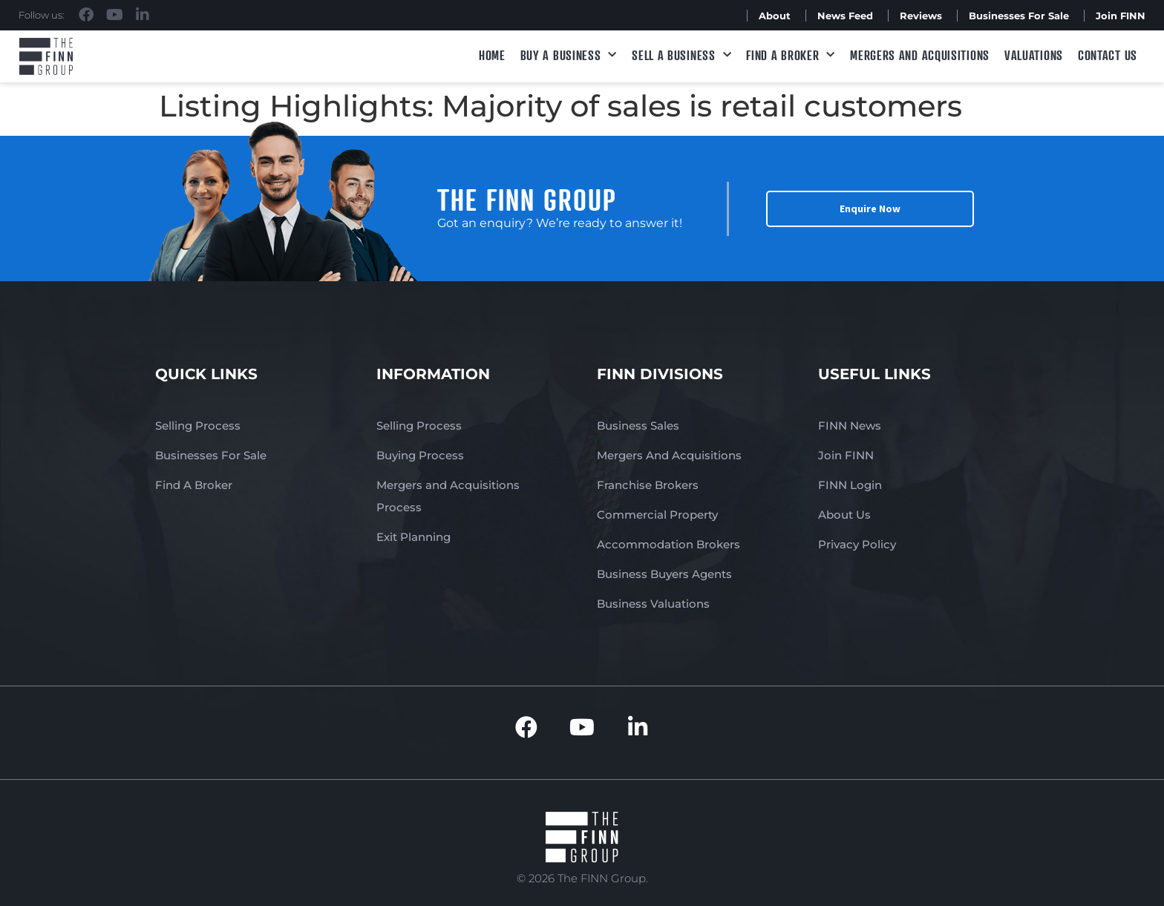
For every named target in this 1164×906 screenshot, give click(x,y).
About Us (844, 515)
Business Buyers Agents (664, 574)
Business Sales (638, 425)
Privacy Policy (857, 544)
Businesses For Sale (1019, 16)
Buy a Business (569, 55)
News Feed (845, 16)
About (775, 16)
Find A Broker (790, 55)
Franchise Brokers (648, 485)
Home (492, 55)
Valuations (1033, 55)
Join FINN (1120, 16)
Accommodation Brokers (668, 544)
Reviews (921, 16)
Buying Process (420, 455)
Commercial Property (657, 515)
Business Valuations (653, 604)
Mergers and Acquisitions (920, 55)
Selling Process (198, 425)
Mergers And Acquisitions (669, 455)
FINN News (849, 425)
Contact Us (1107, 55)
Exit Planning (413, 537)
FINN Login (850, 485)
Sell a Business (681, 55)
